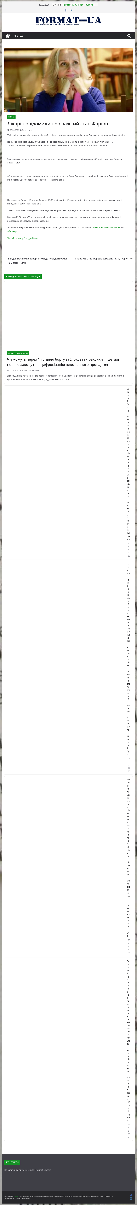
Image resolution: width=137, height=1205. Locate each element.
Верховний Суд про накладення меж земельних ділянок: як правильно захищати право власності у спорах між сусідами (128, 463)
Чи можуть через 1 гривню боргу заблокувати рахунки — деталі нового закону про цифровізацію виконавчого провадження (63, 362)
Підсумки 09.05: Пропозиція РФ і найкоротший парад (78, 6)
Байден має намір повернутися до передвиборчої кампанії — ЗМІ (35, 260)
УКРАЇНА (11, 117)
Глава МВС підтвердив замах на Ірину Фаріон (104, 258)
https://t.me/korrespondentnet (106, 227)
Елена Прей (27, 130)
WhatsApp (12, 231)
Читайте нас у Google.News (22, 238)
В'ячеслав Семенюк (30, 370)
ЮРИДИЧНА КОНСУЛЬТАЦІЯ (18, 353)
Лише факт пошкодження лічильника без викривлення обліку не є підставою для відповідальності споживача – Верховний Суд (128, 857)
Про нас (18, 35)
